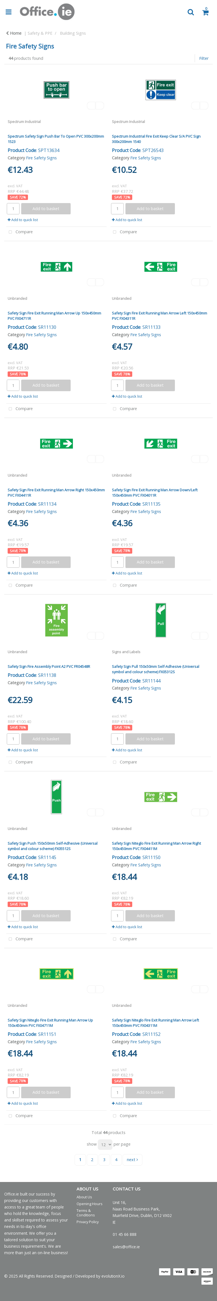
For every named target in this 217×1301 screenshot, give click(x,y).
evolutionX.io (113, 1276)
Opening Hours (90, 1203)
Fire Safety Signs (41, 157)
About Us (84, 1196)
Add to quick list (23, 219)
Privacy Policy (88, 1221)
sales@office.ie (126, 1246)
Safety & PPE (40, 33)
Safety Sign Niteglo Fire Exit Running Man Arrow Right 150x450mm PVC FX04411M (156, 846)
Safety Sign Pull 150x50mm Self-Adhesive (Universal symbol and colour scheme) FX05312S (155, 669)
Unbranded (17, 298)
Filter (204, 58)
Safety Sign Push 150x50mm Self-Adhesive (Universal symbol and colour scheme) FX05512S (52, 846)
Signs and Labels (126, 651)
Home (13, 33)
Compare (19, 232)
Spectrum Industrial (24, 121)
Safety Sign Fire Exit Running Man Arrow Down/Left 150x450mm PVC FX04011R (155, 492)
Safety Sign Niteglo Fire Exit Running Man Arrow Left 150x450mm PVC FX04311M (155, 1023)
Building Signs (73, 33)
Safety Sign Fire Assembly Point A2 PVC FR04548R (49, 666)
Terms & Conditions (86, 1213)
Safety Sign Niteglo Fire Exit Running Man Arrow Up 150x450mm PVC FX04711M (50, 1023)
